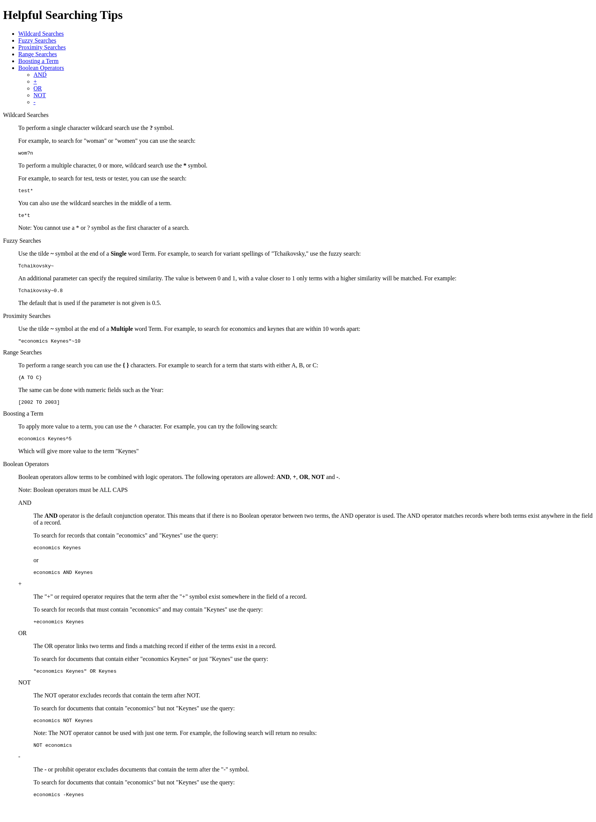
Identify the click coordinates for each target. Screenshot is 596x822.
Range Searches (37, 54)
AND (40, 74)
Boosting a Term (38, 61)
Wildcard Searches (41, 33)
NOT (39, 95)
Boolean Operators (41, 68)
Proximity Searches (42, 47)
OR (37, 88)
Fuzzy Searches (37, 40)
